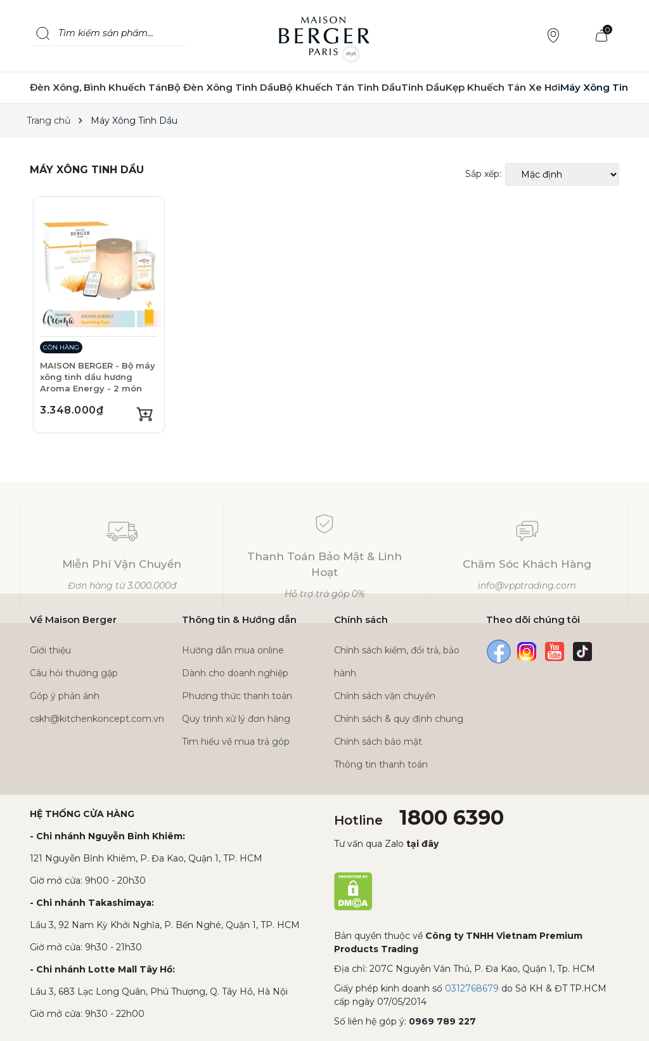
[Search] (43, 33)
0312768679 (472, 988)
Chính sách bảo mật (378, 741)
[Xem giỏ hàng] (601, 36)
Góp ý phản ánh (65, 696)
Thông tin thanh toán (381, 764)
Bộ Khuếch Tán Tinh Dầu (340, 87)
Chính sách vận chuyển (384, 696)
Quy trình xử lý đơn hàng (236, 718)
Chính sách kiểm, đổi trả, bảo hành (396, 662)
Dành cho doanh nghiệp (235, 673)
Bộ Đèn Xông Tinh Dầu (223, 87)
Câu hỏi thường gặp (74, 673)
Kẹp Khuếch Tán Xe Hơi (503, 87)
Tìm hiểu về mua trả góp (236, 741)
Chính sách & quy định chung (398, 718)
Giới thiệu (50, 650)
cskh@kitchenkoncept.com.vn (96, 718)
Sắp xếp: (483, 174)
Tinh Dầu (423, 87)
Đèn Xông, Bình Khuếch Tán (98, 87)
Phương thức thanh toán (237, 696)
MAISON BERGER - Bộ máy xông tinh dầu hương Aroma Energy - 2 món (97, 376)
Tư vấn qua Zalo (386, 843)
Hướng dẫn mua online (233, 650)
